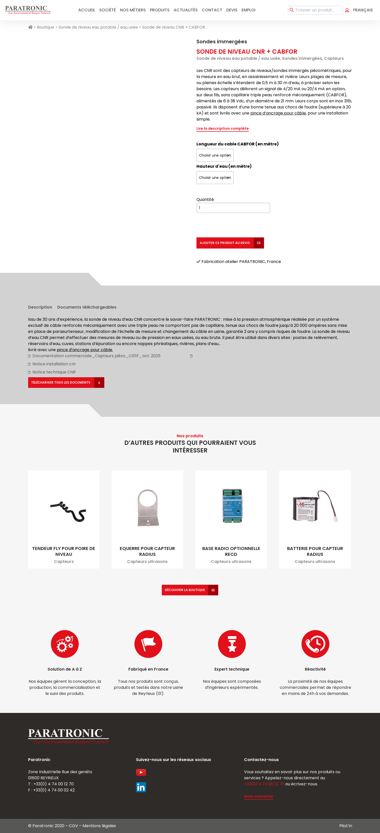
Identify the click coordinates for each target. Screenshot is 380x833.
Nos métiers (133, 10)
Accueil (86, 10)
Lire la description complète (222, 128)
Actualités (186, 10)
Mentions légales (99, 826)
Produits (160, 10)
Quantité (205, 199)
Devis (231, 10)
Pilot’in (345, 826)
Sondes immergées (221, 41)
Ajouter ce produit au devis (225, 243)
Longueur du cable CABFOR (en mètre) (237, 144)
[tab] (40, 306)
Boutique (45, 27)
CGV (73, 826)
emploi (248, 10)
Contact (212, 10)
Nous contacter (258, 796)
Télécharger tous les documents (61, 382)
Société (107, 10)
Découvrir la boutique (185, 590)
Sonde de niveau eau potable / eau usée (98, 27)
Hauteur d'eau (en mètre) (224, 166)
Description (40, 307)
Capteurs (334, 58)
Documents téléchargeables (86, 307)
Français (363, 10)
